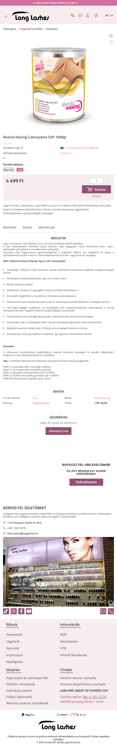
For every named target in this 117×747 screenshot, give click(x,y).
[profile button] (87, 15)
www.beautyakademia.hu (29, 355)
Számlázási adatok (19, 690)
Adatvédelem (69, 641)
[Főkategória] (9, 28)
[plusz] (107, 181)
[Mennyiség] (96, 181)
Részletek (9, 227)
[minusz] (86, 181)
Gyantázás (52, 28)
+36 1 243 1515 (16, 528)
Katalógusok (14, 661)
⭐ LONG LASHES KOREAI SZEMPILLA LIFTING (54, 2)
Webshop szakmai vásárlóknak (27, 703)
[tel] (111, 611)
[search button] (72, 15)
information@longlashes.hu (22, 533)
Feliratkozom (86, 482)
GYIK (63, 648)
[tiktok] (6, 611)
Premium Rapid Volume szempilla (83, 684)
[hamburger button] (6, 16)
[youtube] (29, 611)
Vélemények (46, 227)
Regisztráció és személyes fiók (27, 678)
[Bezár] (110, 3)
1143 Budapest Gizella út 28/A (24, 523)
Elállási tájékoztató (19, 696)
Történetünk (14, 634)
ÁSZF (63, 634)
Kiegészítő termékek (31, 28)
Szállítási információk (20, 684)
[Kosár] (96, 15)
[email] (103, 611)
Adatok (27, 227)
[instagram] (14, 611)
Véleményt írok (58, 431)
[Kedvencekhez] (111, 42)
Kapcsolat (12, 648)
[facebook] (21, 611)
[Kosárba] (96, 189)
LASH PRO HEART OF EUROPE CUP (84, 690)
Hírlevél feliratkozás (73, 655)
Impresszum (14, 655)
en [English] (111, 15)
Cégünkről (13, 641)
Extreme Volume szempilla (78, 678)
